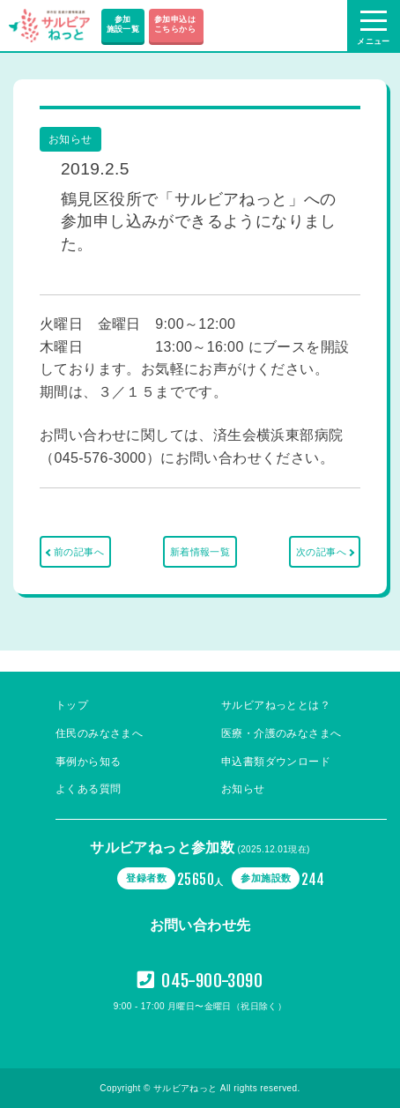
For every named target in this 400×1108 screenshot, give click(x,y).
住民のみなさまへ (99, 733)
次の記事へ (321, 552)
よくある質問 (88, 789)
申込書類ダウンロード (275, 761)
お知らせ (243, 789)
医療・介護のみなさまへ (281, 733)
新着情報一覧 (200, 552)
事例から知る (88, 761)
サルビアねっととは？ (275, 705)
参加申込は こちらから (176, 24)
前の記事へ (79, 552)
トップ (72, 705)
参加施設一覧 (123, 24)
